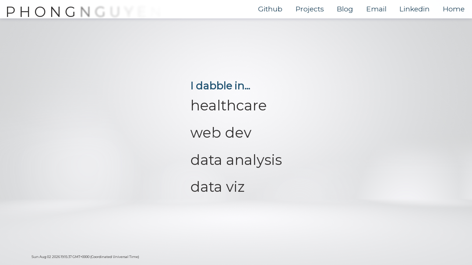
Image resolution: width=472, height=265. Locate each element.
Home (454, 8)
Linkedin (414, 8)
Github (270, 8)
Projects (310, 8)
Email (376, 8)
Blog (345, 8)
